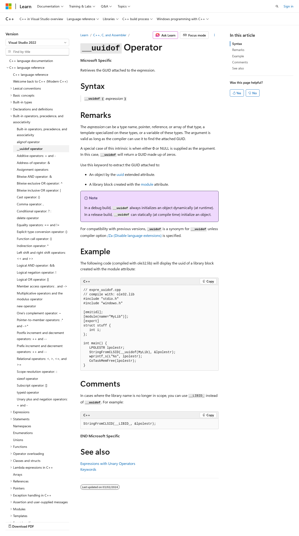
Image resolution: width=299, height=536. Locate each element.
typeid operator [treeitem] (28, 392)
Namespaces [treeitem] (22, 426)
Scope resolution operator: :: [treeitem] (37, 371)
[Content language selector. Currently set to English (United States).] (27, 510)
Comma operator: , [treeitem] (30, 204)
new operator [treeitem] (26, 306)
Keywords (88, 469)
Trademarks (148, 522)
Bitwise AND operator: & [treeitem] (34, 176)
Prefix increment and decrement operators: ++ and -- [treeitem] (40, 349)
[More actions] (214, 35)
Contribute (83, 522)
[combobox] (37, 42)
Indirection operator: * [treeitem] (33, 245)
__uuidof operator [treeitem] (30, 148)
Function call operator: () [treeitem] (34, 238)
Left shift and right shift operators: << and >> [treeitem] (41, 255)
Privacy (102, 522)
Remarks (238, 49)
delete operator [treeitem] (28, 218)
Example (238, 56)
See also (238, 68)
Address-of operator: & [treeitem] (33, 162)
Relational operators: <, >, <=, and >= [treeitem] (42, 361)
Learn (84, 35)
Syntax (237, 43)
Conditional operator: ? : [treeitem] (34, 211)
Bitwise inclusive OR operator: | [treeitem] (39, 190)
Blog (64, 522)
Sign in (288, 6)
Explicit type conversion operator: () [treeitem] (42, 231)
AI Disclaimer (15, 522)
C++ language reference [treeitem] (30, 74)
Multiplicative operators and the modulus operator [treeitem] (40, 296)
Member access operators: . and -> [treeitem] (42, 286)
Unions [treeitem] (18, 440)
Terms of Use (125, 522)
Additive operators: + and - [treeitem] (36, 155)
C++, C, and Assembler (109, 35)
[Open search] (277, 6)
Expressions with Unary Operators (107, 463)
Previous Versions (42, 522)
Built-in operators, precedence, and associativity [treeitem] (42, 132)
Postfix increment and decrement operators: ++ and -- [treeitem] (40, 335)
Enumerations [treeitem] (23, 433)
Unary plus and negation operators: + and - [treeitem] (42, 402)
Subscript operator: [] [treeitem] (32, 385)
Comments (240, 62)
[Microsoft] (9, 6)
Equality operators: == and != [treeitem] (38, 225)
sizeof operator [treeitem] (27, 378)
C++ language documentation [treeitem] (31, 60)
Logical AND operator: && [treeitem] (36, 265)
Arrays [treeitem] (17, 474)
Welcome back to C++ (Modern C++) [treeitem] (40, 81)
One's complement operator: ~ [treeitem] (39, 313)
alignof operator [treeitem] (28, 142)
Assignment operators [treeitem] (32, 169)
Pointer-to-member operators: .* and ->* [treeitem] (40, 323)
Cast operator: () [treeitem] (28, 197)
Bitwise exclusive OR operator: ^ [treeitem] (40, 183)
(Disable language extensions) (134, 235)
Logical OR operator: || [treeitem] (33, 279)
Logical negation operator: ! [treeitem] (36, 272)
